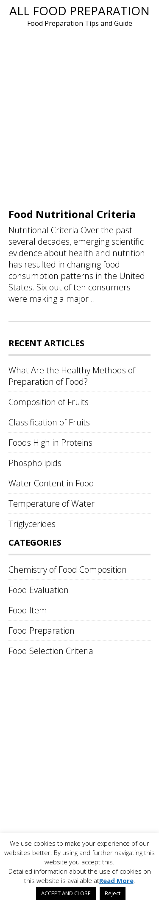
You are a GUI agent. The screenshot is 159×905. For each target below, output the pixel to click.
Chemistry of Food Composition (67, 569)
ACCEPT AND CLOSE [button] (66, 893)
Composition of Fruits (48, 402)
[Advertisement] (79, 116)
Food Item (27, 610)
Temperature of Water (51, 503)
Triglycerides (32, 524)
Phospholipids (34, 463)
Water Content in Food (51, 483)
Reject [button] (112, 893)
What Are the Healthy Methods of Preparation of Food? (71, 375)
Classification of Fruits (49, 422)
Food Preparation (41, 630)
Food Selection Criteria (50, 651)
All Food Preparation (79, 11)
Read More (116, 880)
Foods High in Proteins (50, 442)
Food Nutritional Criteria (72, 214)
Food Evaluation (38, 590)
